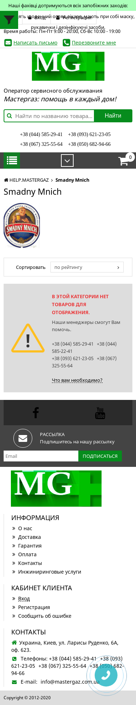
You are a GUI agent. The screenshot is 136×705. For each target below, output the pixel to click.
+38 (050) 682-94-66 (89, 144)
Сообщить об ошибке (41, 615)
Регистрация (30, 607)
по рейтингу (68, 267)
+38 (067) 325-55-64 (41, 144)
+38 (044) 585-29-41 (41, 134)
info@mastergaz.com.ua (70, 681)
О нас (21, 528)
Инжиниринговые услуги (46, 571)
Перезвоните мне (94, 42)
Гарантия (26, 545)
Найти (113, 116)
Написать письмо (35, 42)
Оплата (24, 554)
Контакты (26, 563)
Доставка (26, 536)
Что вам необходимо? (77, 380)
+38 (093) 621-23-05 (89, 134)
